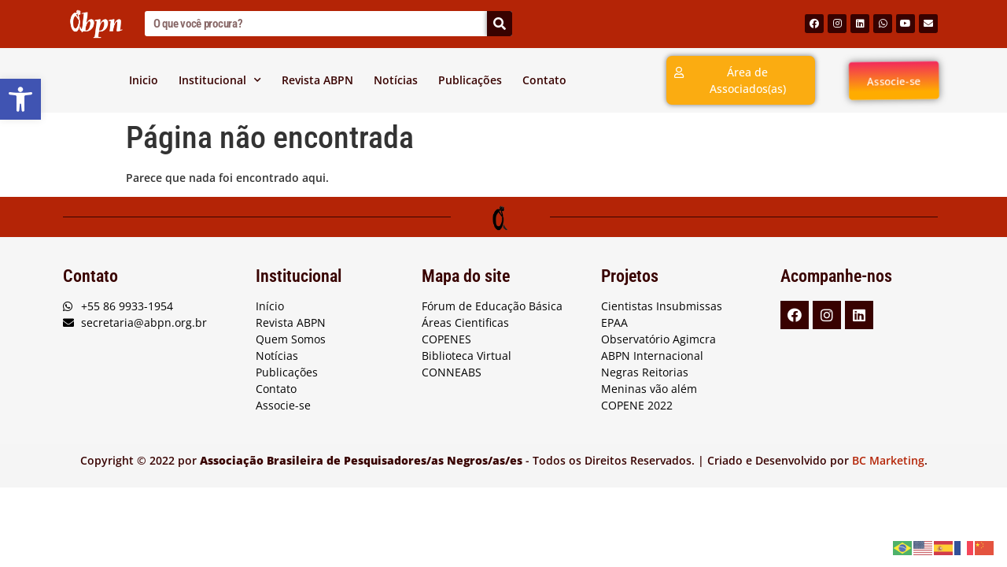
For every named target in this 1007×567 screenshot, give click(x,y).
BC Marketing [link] (888, 460)
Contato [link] (544, 79)
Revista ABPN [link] (317, 79)
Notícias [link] (396, 79)
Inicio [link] (143, 79)
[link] (20, 99)
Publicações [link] (470, 79)
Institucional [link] (220, 80)
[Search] (499, 23)
